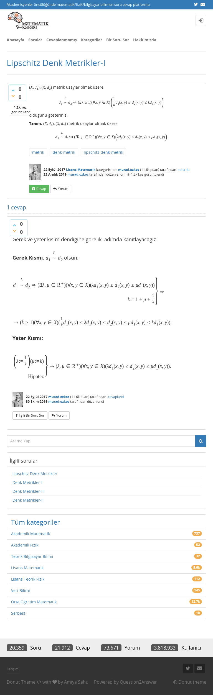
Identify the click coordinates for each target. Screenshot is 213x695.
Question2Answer (138, 682)
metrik (38, 152)
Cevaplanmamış (61, 39)
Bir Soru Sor (117, 39)
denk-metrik (64, 152)
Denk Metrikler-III (28, 491)
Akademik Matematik (30, 533)
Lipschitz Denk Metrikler (34, 473)
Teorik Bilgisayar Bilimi (32, 556)
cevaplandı (116, 396)
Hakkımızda (144, 39)
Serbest (18, 613)
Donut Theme (21, 682)
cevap (41, 188)
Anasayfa (15, 39)
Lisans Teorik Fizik (27, 579)
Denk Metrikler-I (27, 482)
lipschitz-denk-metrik (103, 152)
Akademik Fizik (24, 545)
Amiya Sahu (76, 682)
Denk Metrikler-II (28, 500)
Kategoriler (91, 39)
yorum (63, 188)
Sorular (35, 39)
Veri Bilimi (20, 590)
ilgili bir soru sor (31, 415)
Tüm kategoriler (35, 522)
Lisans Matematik (80, 169)
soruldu (183, 169)
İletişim (13, 668)
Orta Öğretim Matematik (34, 601)
